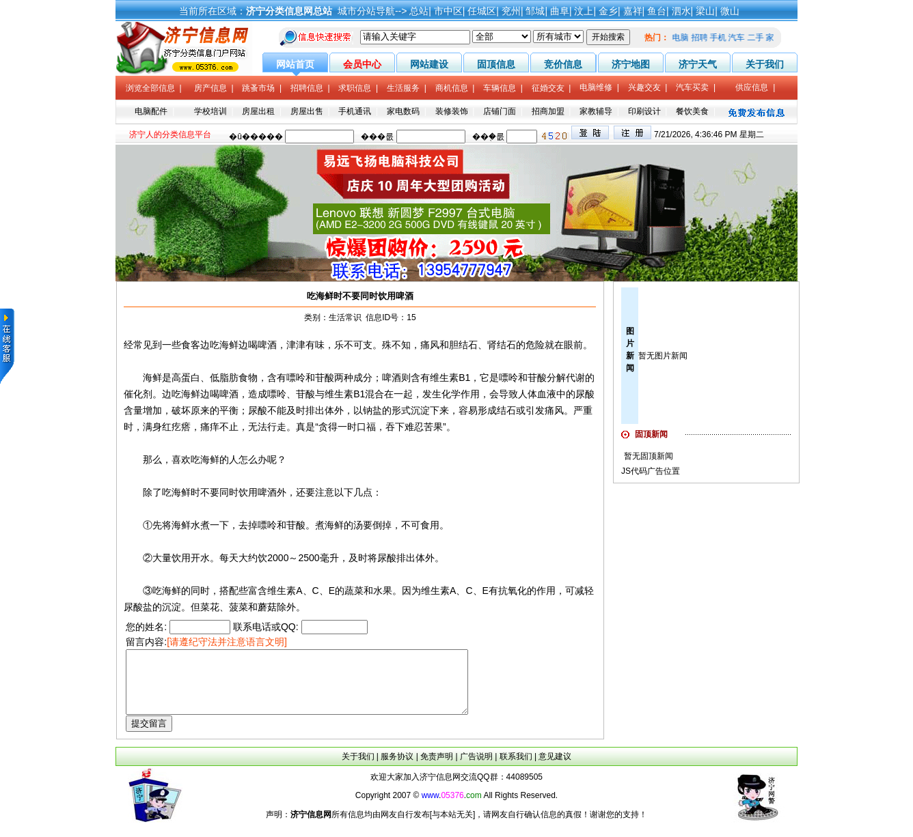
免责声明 (436, 769)
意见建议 (555, 769)
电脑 (683, 37)
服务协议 (397, 769)
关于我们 (358, 769)
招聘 (702, 37)
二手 (758, 37)
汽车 (739, 37)
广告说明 (476, 769)
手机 (720, 37)
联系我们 (516, 769)
